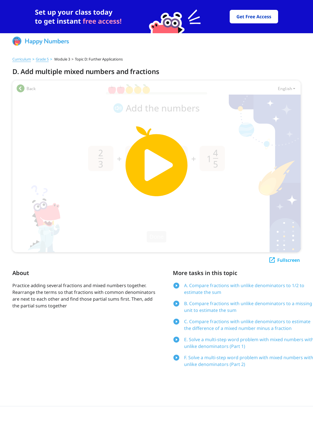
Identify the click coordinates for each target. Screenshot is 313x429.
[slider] (156, 16)
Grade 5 (42, 59)
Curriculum (21, 59)
